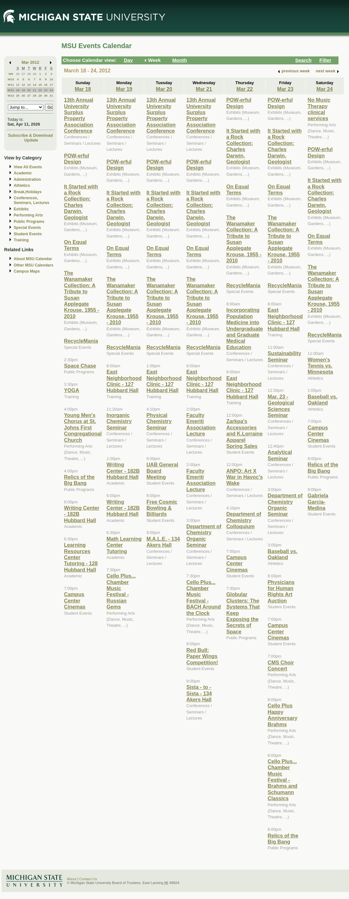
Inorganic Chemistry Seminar (119, 421)
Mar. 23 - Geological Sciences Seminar (281, 406)
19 (23, 90)
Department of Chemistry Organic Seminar (203, 535)
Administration (27, 179)
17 (51, 84)
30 (45, 95)
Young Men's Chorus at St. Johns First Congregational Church (83, 427)
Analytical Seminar (280, 455)
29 (34, 74)
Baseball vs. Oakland (282, 554)
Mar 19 (124, 89)
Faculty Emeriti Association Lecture (201, 424)
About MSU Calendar (33, 259)
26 (17, 74)
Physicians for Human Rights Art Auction (281, 591)
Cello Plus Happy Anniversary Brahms (282, 715)
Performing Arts (28, 215)
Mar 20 (164, 89)
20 (29, 90)
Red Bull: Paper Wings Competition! (202, 656)
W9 (11, 74)
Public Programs (29, 221)
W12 (11, 90)
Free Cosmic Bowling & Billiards (161, 508)
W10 (11, 79)
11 (17, 84)
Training (21, 240)
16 (45, 84)
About (71, 879)
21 (34, 90)
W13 (11, 95)
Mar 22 (245, 89)
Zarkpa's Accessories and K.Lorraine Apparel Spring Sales (244, 433)
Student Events (28, 234)
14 (34, 84)
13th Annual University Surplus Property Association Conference (78, 115)
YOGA (71, 390)
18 (17, 90)
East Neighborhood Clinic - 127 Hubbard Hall (123, 381)
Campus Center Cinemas (74, 600)
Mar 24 (325, 89)
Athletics (22, 185)
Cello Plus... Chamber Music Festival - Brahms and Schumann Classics (282, 779)
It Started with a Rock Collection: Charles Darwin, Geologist (81, 202)
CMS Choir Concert (281, 665)
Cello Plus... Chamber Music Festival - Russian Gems (121, 591)
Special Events (27, 227)
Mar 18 (83, 89)
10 (51, 79)
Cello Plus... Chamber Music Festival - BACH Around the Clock (203, 597)
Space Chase (80, 366)
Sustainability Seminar (284, 356)
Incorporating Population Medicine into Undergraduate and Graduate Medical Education (244, 328)
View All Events (28, 167)
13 (29, 84)
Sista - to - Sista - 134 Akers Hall (199, 693)
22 (40, 90)
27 (23, 74)
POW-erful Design (76, 158)
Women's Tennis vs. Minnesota (320, 366)
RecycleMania (81, 341)
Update (31, 140)
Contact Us (88, 879)
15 (40, 84)
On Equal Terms (75, 245)
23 (45, 90)
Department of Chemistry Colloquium (243, 520)
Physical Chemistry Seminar (159, 421)
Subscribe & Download (30, 135)
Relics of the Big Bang (79, 480)
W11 (11, 84)
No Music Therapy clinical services (319, 109)
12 (23, 84)
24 (51, 90)
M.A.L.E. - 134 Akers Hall (163, 542)
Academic (23, 173)
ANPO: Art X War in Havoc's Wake (244, 477)
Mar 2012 (30, 62)
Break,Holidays (28, 192)
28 (29, 74)
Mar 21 (204, 89)
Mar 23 (285, 89)
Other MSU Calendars (33, 265)
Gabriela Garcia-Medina (318, 502)
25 (17, 95)
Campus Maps (27, 271)
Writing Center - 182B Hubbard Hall (122, 471)
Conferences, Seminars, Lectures (31, 200)
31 (51, 95)
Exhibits (21, 209)
